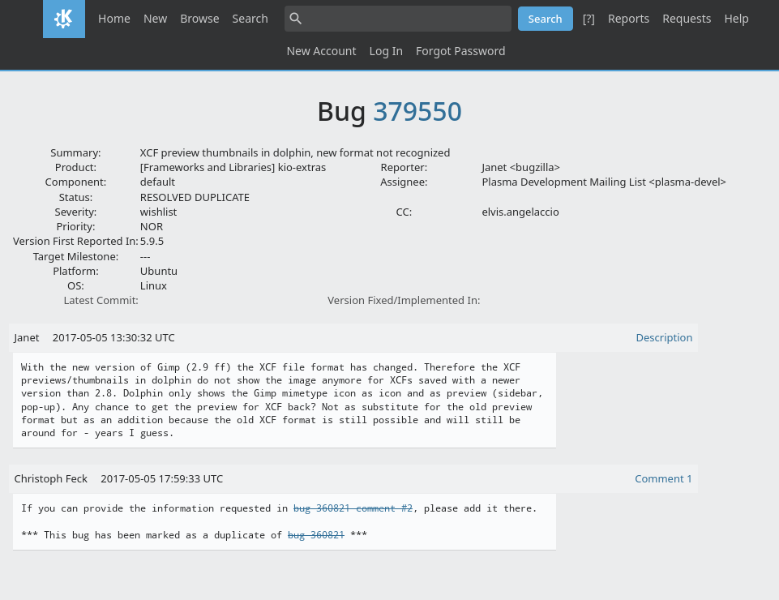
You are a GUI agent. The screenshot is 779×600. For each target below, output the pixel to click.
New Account (321, 50)
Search (250, 18)
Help (736, 18)
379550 (417, 110)
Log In (386, 50)
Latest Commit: (100, 300)
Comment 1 (663, 478)
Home (114, 18)
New (155, 18)
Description (664, 337)
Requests (686, 18)
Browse (199, 18)
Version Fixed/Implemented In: (403, 300)
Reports (628, 18)
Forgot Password (460, 50)
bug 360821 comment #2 (353, 508)
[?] (589, 18)
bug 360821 (316, 535)
